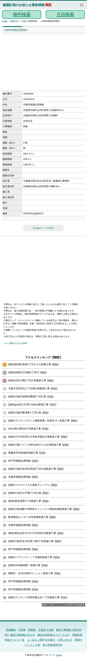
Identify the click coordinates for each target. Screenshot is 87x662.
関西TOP (15, 21)
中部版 (22, 629)
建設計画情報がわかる (22, 634)
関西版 (32, 629)
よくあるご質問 (35, 639)
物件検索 (22, 14)
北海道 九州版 (46, 629)
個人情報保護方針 (52, 644)
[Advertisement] (39, 64)
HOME (5, 21)
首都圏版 (11, 629)
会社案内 (50, 639)
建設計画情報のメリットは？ (54, 634)
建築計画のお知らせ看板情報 (23, 5)
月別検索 (65, 14)
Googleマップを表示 (43, 228)
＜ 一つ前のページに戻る (15, 343)
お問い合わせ (64, 639)
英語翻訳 (59, 655)
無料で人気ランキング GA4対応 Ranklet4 (62, 605)
